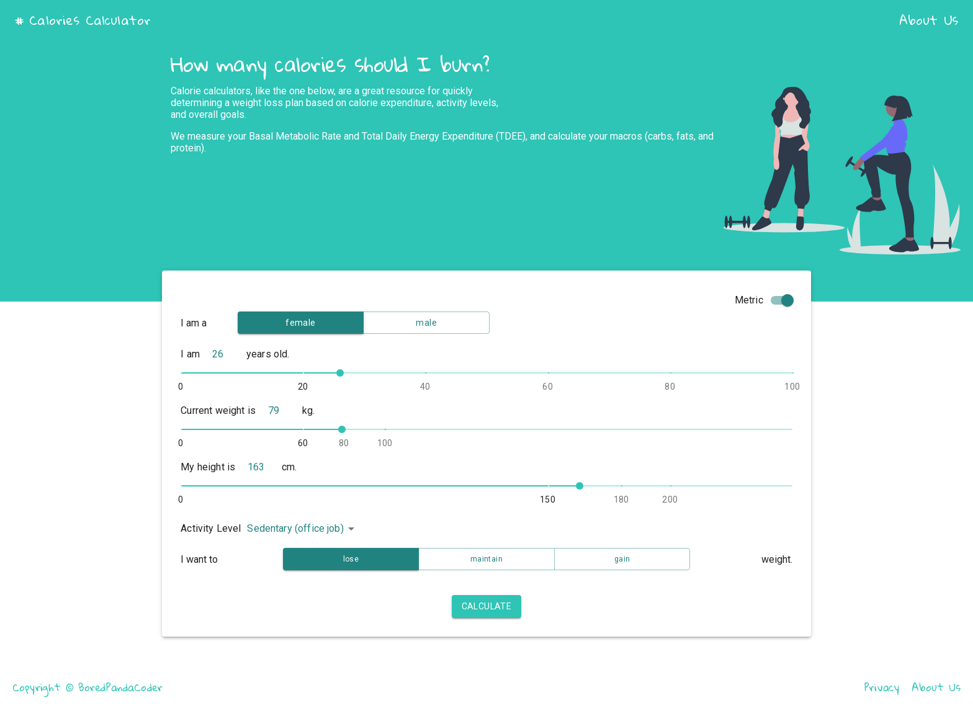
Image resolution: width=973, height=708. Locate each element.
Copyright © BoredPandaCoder (87, 687)
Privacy (881, 687)
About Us (928, 19)
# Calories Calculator (83, 19)
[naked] (229, 355)
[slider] (340, 373)
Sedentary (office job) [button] (295, 528)
